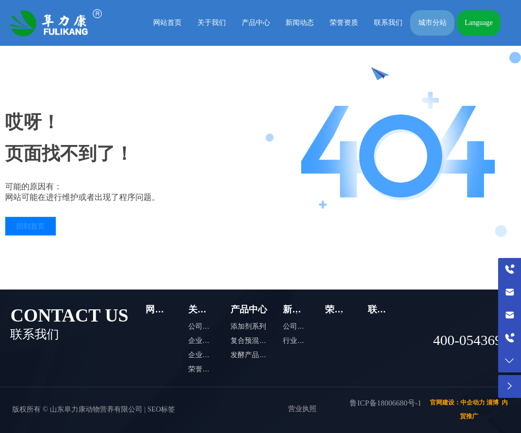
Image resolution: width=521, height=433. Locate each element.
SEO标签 (161, 409)
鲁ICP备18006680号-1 (385, 403)
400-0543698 (471, 340)
